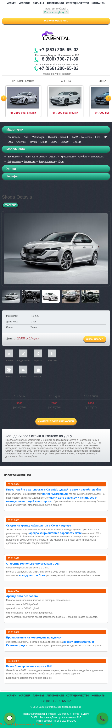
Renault (64, 137)
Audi (26, 137)
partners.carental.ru (55, 493)
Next (108, 98)
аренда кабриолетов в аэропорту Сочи (55, 533)
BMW (75, 137)
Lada (10, 142)
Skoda (43, 142)
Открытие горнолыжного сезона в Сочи (32, 563)
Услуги (11, 3)
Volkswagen (38, 137)
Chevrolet (21, 142)
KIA (105, 137)
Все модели (14, 137)
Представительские (34, 156)
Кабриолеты (14, 161)
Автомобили (55, 3)
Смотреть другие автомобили (56, 421)
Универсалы (97, 156)
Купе (61, 161)
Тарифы (38, 3)
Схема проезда (44, 724)
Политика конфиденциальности (17, 724)
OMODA (64, 142)
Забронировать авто (56, 21)
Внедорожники (47, 161)
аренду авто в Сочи (32, 575)
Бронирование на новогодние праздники (33, 637)
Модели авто (15, 149)
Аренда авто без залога (22, 596)
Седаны (53, 156)
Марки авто (14, 129)
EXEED (77, 142)
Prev (4, 98)
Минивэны (30, 161)
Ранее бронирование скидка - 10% (29, 666)
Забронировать (95, 339)
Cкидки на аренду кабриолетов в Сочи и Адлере (38, 525)
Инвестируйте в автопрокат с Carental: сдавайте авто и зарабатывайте (54, 489)
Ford (97, 137)
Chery (54, 142)
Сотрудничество (77, 3)
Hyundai (52, 137)
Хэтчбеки (82, 156)
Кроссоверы (67, 156)
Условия (25, 3)
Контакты (98, 3)
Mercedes (86, 137)
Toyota (33, 142)
